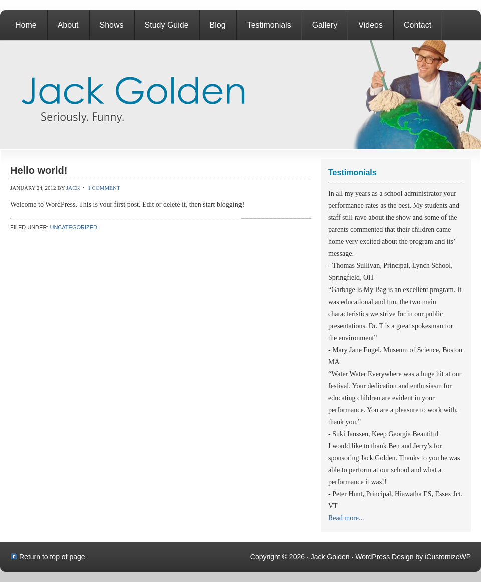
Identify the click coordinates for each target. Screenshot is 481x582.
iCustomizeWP (448, 557)
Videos (370, 25)
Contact (417, 25)
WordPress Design (384, 557)
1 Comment (104, 188)
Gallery (325, 25)
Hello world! (38, 170)
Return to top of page (52, 557)
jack (73, 188)
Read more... (346, 518)
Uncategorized (73, 227)
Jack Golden (240, 94)
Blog (218, 25)
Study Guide (167, 25)
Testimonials (269, 25)
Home (26, 25)
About (68, 25)
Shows (112, 25)
